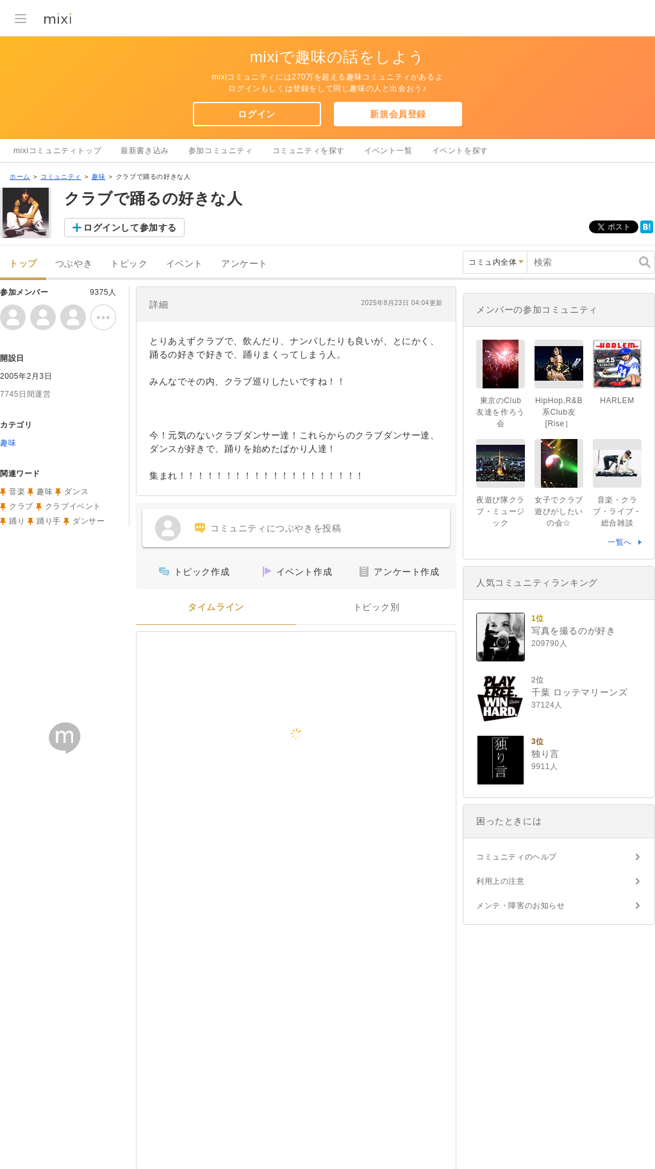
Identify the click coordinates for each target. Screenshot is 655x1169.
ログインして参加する (130, 227)
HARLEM (617, 400)
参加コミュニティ (220, 150)
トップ (23, 264)
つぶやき (73, 264)
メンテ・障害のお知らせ (520, 905)
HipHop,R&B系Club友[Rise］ (559, 412)
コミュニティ (60, 176)
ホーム (20, 176)
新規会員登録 (398, 114)
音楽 (17, 491)
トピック (128, 264)
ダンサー (88, 521)
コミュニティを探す (308, 150)
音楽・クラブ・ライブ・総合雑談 (617, 511)
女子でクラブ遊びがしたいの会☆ (559, 511)
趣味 (98, 176)
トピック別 (376, 607)
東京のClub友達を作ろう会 (500, 412)
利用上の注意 (500, 881)
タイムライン (216, 607)
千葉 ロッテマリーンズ (579, 692)
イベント (184, 264)
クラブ (21, 506)
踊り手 (49, 521)
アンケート (244, 264)
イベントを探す (460, 150)
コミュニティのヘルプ (516, 856)
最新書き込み (144, 150)
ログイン (256, 114)
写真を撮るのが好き (573, 631)
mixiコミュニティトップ (57, 150)
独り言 (545, 754)
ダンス (76, 491)
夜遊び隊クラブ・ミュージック (500, 511)
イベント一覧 (388, 150)
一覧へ (620, 542)
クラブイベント (73, 506)
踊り (17, 521)
